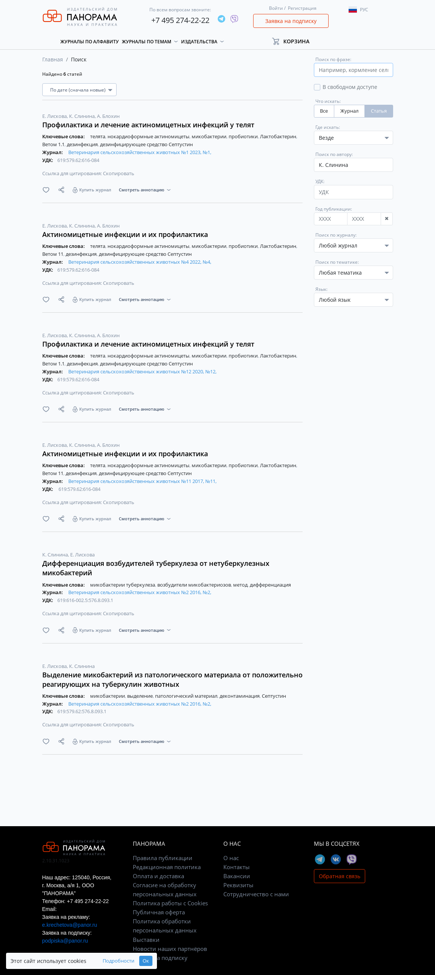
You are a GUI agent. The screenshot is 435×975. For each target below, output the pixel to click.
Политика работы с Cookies (170, 903)
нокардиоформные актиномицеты (149, 136)
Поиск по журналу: (336, 235)
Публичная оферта (159, 912)
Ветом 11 (53, 254)
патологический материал (186, 695)
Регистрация (302, 8)
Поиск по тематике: (337, 262)
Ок (146, 961)
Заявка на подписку (291, 20)
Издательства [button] (199, 41)
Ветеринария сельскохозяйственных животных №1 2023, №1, (139, 152)
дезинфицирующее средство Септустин (146, 144)
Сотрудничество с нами (256, 894)
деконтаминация (240, 695)
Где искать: (327, 127)
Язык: (321, 289)
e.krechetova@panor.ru (69, 925)
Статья (379, 111)
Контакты (236, 867)
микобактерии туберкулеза (123, 584)
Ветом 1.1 (54, 144)
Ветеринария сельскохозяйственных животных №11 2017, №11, (142, 481)
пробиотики (244, 136)
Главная (52, 59)
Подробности (118, 961)
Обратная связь (339, 876)
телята (98, 136)
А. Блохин (108, 116)
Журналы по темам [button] (146, 41)
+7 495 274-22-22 (180, 20)
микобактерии (209, 136)
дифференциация (270, 584)
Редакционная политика (167, 867)
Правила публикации (162, 858)
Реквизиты (238, 885)
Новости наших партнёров (170, 948)
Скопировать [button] (118, 173)
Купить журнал (95, 190)
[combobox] (353, 245)
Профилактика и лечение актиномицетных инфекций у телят (148, 124)
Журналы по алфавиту (89, 41)
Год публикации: (333, 209)
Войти (276, 8)
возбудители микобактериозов (194, 584)
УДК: (319, 181)
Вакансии (236, 876)
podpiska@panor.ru (65, 941)
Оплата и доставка (158, 876)
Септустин (274, 695)
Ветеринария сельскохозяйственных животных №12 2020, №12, (142, 371)
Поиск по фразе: (333, 59)
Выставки (146, 939)
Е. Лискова (55, 116)
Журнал (349, 111)
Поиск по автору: (334, 154)
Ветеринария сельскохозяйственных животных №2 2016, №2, (139, 592)
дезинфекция (83, 144)
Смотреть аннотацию (141, 190)
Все (324, 111)
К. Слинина (82, 116)
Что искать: (328, 101)
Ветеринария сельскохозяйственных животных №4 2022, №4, (139, 261)
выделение (140, 695)
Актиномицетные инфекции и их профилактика (125, 234)
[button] (294, 41)
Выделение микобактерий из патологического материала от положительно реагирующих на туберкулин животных (172, 679)
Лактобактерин (278, 136)
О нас (231, 858)
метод (241, 584)
